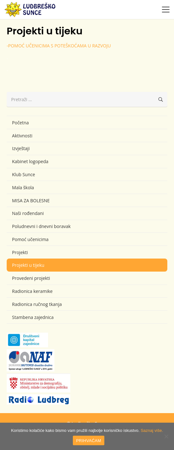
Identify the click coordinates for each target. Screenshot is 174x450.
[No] (166, 436)
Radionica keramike (32, 291)
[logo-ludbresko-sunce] (29, 9)
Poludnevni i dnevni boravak (41, 226)
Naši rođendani (28, 213)
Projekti (20, 252)
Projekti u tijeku (28, 265)
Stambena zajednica (33, 317)
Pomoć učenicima (30, 239)
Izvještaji (21, 148)
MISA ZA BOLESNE (31, 200)
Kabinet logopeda (30, 161)
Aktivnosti (22, 136)
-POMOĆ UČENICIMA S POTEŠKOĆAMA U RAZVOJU (59, 46)
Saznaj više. (152, 430)
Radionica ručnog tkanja (37, 304)
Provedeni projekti (31, 278)
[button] (165, 9)
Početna (20, 123)
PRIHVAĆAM (88, 440)
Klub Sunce (23, 174)
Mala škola (23, 187)
